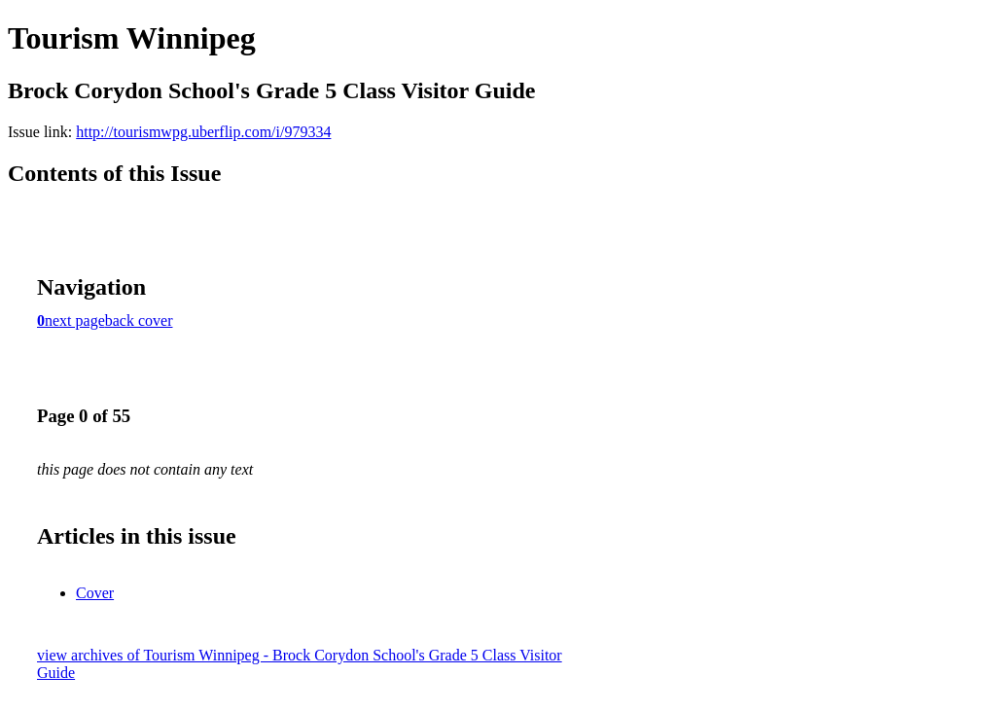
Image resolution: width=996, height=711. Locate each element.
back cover (139, 320)
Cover (95, 593)
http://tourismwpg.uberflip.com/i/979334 (203, 132)
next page (75, 320)
